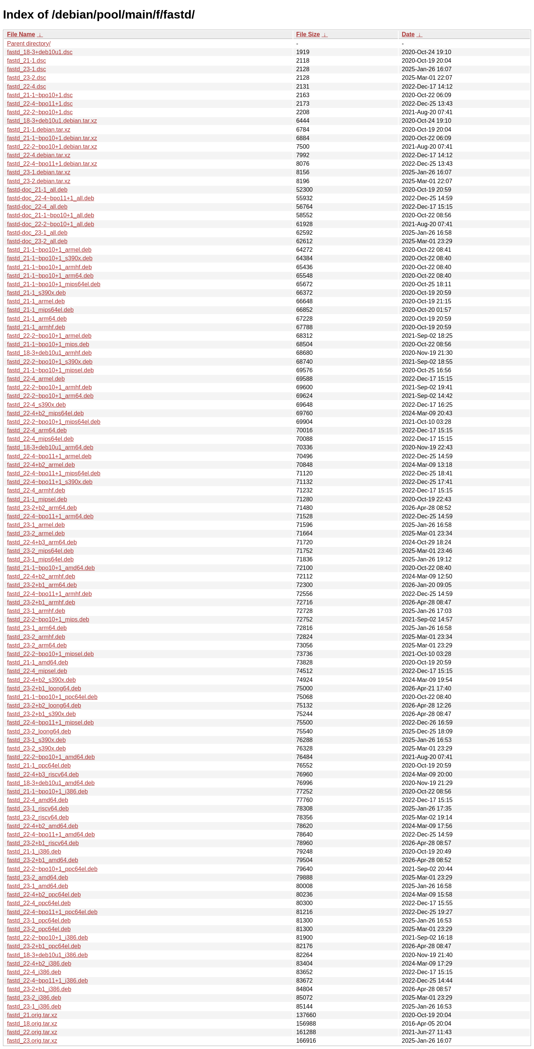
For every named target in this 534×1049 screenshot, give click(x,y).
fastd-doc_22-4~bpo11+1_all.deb (50, 198)
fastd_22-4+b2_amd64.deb (42, 826)
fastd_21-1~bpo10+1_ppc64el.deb (52, 697)
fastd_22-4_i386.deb (34, 972)
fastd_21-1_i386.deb (34, 851)
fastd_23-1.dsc (26, 69)
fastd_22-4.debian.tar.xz (38, 155)
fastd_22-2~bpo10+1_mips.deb (48, 619)
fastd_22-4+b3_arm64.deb (42, 542)
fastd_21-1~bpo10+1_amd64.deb (51, 568)
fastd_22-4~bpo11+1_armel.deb (49, 456)
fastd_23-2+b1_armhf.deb (41, 602)
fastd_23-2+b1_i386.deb (39, 989)
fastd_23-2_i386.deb (34, 997)
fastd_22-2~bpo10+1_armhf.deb (49, 387)
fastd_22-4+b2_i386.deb (39, 963)
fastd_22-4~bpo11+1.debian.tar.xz (52, 164)
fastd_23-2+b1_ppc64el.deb (44, 946)
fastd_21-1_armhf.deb (36, 327)
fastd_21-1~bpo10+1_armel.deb (49, 250)
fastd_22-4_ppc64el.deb (39, 903)
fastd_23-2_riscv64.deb (38, 817)
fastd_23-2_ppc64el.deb (39, 929)
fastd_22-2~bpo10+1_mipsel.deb (50, 654)
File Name (21, 34)
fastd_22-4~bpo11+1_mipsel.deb (50, 722)
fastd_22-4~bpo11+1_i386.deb (47, 980)
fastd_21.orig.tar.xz (32, 1015)
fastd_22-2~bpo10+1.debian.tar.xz (52, 147)
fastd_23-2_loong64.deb (39, 731)
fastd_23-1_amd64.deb (37, 886)
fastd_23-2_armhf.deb (36, 637)
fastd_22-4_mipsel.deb (37, 671)
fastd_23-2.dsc (26, 78)
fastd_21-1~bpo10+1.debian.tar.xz (52, 138)
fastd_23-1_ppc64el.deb (39, 920)
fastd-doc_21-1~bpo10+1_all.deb (50, 215)
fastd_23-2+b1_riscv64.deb (43, 843)
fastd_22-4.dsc (26, 86)
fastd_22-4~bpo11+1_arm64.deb (50, 516)
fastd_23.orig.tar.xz (32, 1041)
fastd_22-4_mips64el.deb (40, 439)
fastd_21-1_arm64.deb (37, 319)
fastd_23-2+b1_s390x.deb (41, 714)
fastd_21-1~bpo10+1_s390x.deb (49, 258)
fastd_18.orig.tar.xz (32, 1023)
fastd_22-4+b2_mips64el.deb (45, 413)
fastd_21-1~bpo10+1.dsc (40, 95)
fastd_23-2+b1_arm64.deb (42, 585)
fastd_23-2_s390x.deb (36, 748)
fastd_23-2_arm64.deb (37, 645)
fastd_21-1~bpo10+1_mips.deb (48, 344)
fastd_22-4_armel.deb (36, 379)
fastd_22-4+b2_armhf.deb (41, 576)
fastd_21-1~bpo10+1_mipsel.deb (50, 370)
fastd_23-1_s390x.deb (36, 740)
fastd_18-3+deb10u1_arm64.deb (50, 447)
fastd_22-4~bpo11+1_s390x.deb (49, 482)
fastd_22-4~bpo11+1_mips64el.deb (53, 473)
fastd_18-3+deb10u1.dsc (40, 52)
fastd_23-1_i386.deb (34, 1006)
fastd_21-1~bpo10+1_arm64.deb (50, 276)
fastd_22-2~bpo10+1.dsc (40, 112)
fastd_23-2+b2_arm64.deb (42, 508)
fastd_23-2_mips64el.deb (40, 551)
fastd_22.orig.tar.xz (32, 1032)
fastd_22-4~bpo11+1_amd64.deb (51, 834)
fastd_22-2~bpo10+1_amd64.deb (51, 757)
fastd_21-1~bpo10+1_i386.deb (47, 791)
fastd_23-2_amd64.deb (37, 877)
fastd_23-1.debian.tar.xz (38, 172)
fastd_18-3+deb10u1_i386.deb (47, 955)
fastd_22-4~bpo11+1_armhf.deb (49, 594)
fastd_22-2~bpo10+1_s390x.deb (49, 362)
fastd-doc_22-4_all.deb (37, 207)
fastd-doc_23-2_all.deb (37, 241)
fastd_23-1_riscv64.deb (38, 808)
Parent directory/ (28, 43)
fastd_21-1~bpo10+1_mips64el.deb (53, 284)
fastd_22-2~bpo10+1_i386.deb (47, 937)
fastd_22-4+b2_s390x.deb (41, 680)
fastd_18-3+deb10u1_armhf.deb (49, 353)
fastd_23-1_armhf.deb (36, 611)
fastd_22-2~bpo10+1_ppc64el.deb (52, 869)
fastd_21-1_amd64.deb (37, 662)
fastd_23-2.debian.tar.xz (38, 181)
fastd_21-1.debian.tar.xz (38, 129)
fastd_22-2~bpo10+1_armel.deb (49, 336)
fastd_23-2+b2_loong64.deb (44, 705)
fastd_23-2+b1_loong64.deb (44, 688)
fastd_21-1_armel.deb (36, 301)
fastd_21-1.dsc (26, 60)
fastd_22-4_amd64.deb (37, 800)
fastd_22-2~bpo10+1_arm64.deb (50, 396)
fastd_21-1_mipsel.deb (37, 499)
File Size (308, 34)
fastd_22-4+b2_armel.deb (41, 465)
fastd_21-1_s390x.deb (36, 293)
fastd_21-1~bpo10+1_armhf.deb (49, 267)
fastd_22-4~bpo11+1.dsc (40, 103)
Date (408, 34)
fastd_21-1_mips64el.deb (40, 310)
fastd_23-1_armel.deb (36, 525)
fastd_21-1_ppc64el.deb (39, 765)
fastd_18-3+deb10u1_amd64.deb (51, 783)
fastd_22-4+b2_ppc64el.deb (44, 894)
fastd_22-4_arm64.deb (37, 430)
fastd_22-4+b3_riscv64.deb (43, 774)
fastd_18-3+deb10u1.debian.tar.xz (52, 121)
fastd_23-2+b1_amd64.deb (42, 860)
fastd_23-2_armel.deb (36, 533)
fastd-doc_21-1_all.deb (37, 190)
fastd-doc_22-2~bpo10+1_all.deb (50, 224)
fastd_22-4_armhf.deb (36, 490)
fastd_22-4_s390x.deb (36, 405)
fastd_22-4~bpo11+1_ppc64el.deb (52, 912)
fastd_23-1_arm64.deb (37, 628)
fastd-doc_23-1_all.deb (37, 233)
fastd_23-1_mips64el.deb (40, 559)
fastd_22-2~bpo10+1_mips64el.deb (53, 422)
